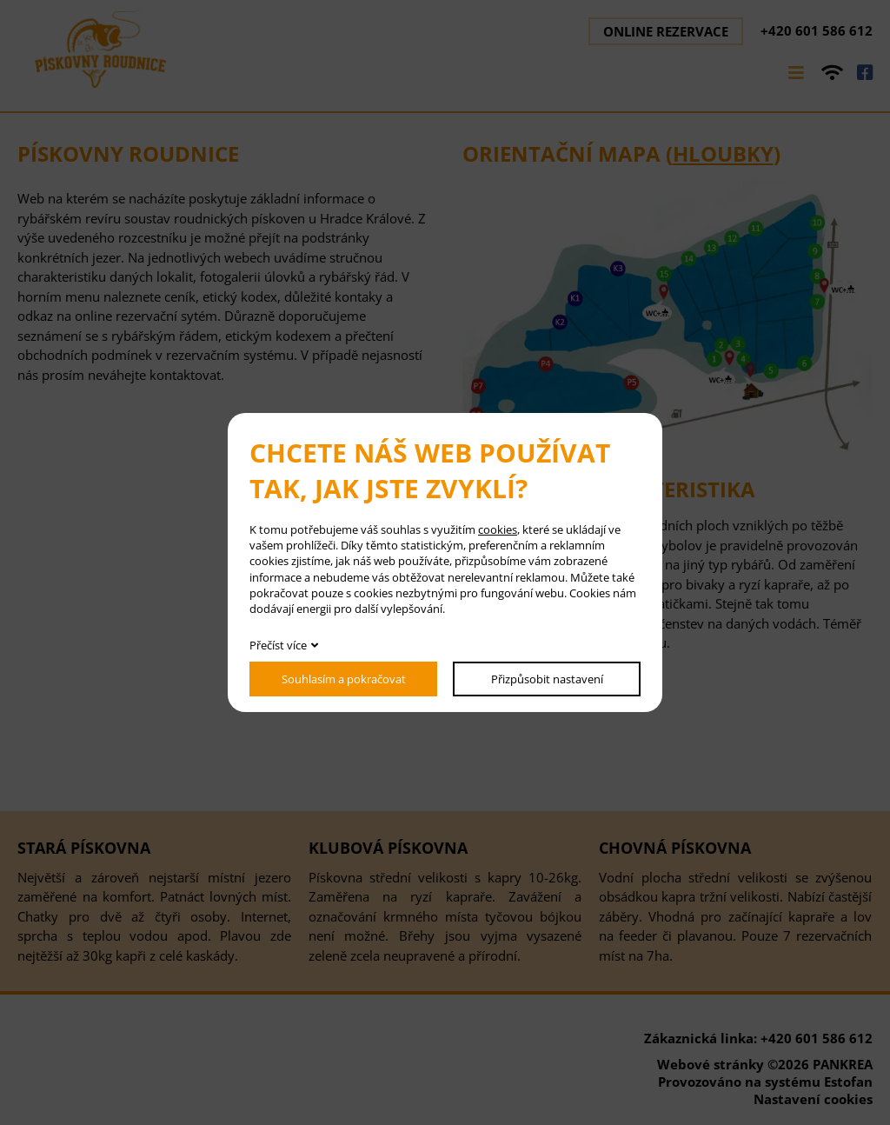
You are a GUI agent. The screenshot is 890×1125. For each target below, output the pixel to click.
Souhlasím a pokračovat (344, 679)
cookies (497, 529)
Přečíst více (278, 645)
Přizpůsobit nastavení (547, 679)
